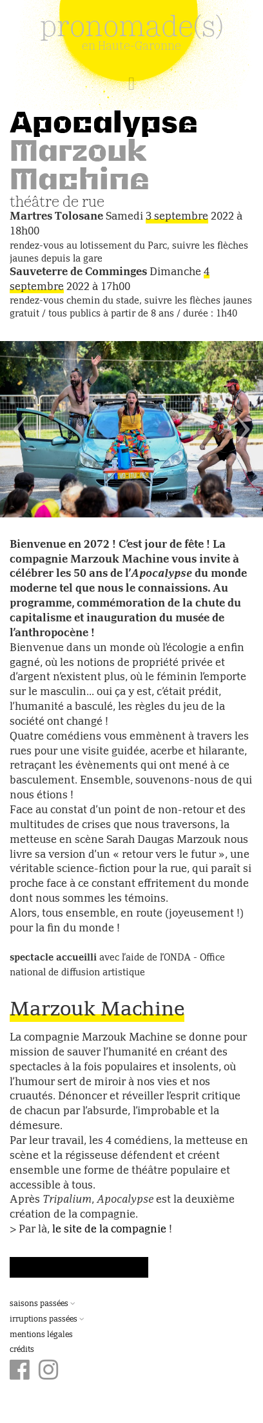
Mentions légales (41, 1335)
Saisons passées (42, 1304)
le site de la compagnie (109, 1230)
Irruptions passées (47, 1320)
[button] (19, 429)
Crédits (22, 1350)
